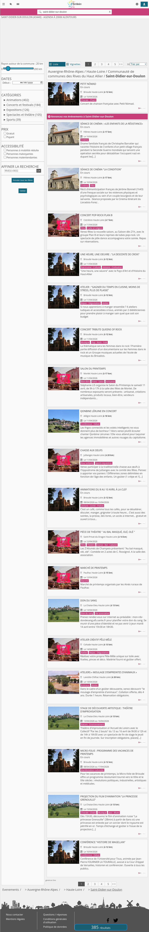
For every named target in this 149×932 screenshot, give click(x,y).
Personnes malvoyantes (20, 154)
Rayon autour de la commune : (18, 63)
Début (6, 82)
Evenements (10, 890)
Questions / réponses (55, 914)
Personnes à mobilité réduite (23, 151)
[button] (22, 182)
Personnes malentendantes (22, 158)
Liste (54, 64)
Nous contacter (14, 914)
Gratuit (10, 134)
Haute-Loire (96, 71)
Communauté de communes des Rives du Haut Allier (91, 73)
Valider (23, 191)
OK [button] (38, 171)
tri (128, 64)
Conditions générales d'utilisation (55, 920)
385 (100, 927)
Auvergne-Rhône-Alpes (66, 71)
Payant (10, 137)
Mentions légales (15, 919)
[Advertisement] (74, 40)
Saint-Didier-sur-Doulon (106, 890)
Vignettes (73, 64)
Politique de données (55, 926)
